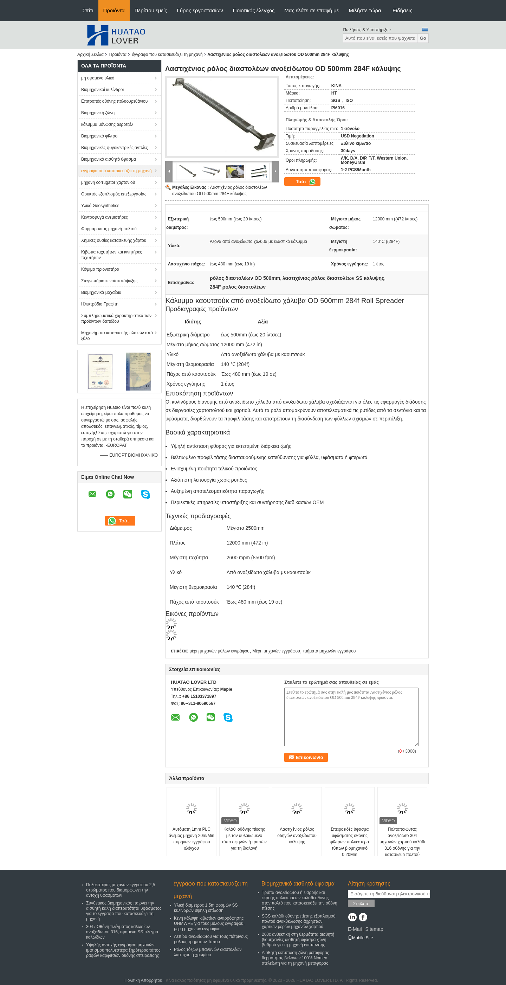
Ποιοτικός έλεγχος (253, 10)
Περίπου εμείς (151, 10)
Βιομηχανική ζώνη (98, 112)
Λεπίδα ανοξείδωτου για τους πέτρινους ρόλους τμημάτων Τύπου (211, 939)
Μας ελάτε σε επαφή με (311, 10)
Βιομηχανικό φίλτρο (99, 136)
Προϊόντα (114, 10)
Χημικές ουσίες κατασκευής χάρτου (113, 240)
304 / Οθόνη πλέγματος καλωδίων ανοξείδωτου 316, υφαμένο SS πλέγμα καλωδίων (122, 932)
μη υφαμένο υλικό (97, 78)
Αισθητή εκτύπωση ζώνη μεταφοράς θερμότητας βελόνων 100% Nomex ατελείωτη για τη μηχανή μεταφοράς (295, 958)
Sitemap (374, 929)
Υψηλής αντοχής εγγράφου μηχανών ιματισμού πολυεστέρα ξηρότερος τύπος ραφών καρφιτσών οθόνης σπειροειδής (123, 950)
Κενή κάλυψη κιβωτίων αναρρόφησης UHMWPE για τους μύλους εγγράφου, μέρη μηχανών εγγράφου (209, 923)
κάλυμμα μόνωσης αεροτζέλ (107, 124)
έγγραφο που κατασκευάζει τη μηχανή (167, 54)
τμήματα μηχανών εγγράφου (329, 651)
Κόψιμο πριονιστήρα (100, 269)
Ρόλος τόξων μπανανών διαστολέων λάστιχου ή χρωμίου (208, 952)
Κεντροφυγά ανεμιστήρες (104, 217)
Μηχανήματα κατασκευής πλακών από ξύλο (117, 335)
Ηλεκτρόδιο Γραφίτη (99, 304)
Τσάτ (306, 181)
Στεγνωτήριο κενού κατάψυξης (109, 280)
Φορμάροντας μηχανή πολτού (109, 228)
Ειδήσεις (403, 10)
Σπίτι (87, 10)
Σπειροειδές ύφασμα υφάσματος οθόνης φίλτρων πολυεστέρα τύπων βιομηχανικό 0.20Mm (349, 842)
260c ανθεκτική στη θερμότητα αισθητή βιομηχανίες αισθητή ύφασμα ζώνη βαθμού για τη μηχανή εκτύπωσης (298, 939)
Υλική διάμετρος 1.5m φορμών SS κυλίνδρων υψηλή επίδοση (206, 908)
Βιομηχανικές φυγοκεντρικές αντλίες (114, 147)
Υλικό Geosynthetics (100, 205)
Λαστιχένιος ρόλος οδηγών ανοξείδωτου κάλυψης (296, 835)
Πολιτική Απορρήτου (143, 980)
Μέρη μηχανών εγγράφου (276, 651)
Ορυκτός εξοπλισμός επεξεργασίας (113, 194)
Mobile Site (360, 937)
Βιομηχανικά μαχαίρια (101, 292)
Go (423, 38)
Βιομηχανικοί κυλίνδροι (102, 89)
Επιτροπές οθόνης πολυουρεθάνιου (114, 101)
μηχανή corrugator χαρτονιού (108, 182)
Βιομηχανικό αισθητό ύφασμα (108, 159)
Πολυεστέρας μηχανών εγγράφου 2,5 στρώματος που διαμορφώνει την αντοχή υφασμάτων (120, 890)
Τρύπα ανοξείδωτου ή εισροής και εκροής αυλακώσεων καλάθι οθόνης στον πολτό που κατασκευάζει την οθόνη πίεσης (299, 900)
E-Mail (355, 929)
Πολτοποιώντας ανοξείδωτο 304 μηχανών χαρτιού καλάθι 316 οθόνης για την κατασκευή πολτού (402, 842)
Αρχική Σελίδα (90, 54)
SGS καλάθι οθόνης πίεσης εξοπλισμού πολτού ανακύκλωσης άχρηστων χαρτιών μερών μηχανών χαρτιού (299, 921)
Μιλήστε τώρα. (366, 10)
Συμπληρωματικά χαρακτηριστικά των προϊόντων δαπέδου (116, 318)
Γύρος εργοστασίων (200, 10)
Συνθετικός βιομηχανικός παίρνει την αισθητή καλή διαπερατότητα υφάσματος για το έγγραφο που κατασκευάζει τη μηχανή (124, 911)
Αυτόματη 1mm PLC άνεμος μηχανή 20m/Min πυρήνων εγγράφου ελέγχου (191, 839)
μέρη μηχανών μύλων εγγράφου (219, 651)
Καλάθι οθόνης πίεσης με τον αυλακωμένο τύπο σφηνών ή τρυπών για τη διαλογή (244, 839)
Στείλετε (361, 903)
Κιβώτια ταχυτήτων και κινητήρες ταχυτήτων (111, 255)
